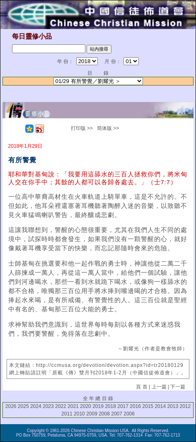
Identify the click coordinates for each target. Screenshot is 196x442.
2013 (172, 406)
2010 (79, 414)
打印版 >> (82, 128)
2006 (129, 414)
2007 (116, 414)
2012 (185, 406)
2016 (135, 406)
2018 (110, 406)
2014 (160, 406)
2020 (85, 406)
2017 (122, 406)
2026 (11, 406)
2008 (104, 414)
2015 (147, 406)
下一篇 (177, 387)
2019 (98, 406)
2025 (23, 406)
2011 (67, 414)
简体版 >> (108, 128)
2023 (48, 406)
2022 (60, 406)
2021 (73, 406)
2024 (35, 406)
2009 (91, 414)
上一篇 (159, 387)
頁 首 (141, 387)
